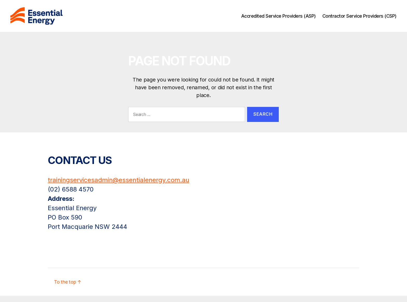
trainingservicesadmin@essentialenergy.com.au (118, 186)
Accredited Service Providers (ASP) (278, 19)
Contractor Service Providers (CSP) (359, 19)
